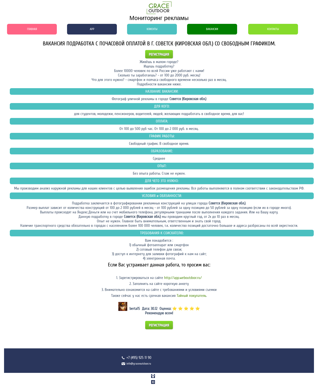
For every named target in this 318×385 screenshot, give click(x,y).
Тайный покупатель (191, 295)
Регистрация (159, 54)
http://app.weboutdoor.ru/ (183, 278)
